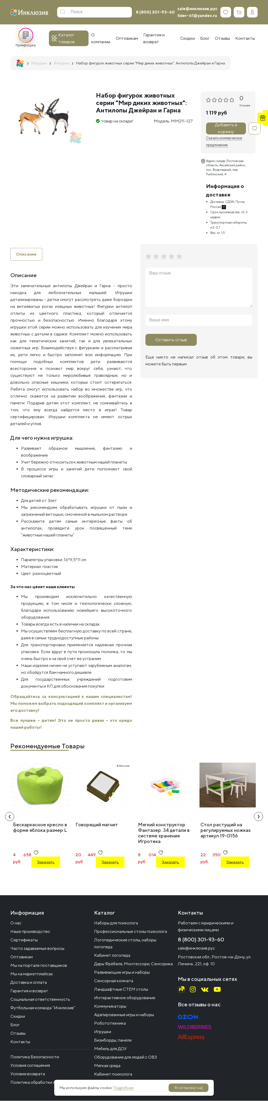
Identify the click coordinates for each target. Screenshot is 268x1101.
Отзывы (18, 1033)
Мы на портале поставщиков (38, 965)
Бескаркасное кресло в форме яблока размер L (40, 827)
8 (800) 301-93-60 (155, 12)
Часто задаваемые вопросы (37, 948)
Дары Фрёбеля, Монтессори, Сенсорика (133, 964)
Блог (15, 1025)
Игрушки (102, 1031)
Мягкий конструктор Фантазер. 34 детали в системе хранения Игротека (164, 833)
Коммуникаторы (110, 1006)
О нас (15, 923)
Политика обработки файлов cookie (45, 1082)
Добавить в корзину (226, 128)
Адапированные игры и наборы (124, 1014)
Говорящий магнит (97, 824)
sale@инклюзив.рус (197, 8)
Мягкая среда (107, 1065)
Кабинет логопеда (112, 955)
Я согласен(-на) (188, 1088)
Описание (26, 254)
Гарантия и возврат (29, 991)
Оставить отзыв (171, 339)
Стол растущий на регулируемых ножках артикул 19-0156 (225, 830)
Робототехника (110, 1023)
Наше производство (30, 931)
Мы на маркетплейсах (31, 974)
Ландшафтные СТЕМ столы (121, 989)
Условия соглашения (30, 1065)
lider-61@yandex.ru (197, 15)
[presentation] (9, 816)
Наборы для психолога (116, 923)
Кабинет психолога (113, 1074)
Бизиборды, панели (113, 1040)
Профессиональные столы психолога (130, 931)
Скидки (17, 1016)
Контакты (20, 1042)
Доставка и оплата (28, 982)
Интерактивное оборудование (124, 997)
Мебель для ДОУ (110, 1048)
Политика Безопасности (34, 1057)
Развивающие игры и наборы (122, 972)
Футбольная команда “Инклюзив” (42, 1008)
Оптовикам (21, 957)
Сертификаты (24, 940)
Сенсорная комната (113, 981)
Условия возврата (27, 1074)
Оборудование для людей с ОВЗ (125, 1057)
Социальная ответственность (40, 999)
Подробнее (123, 1088)
